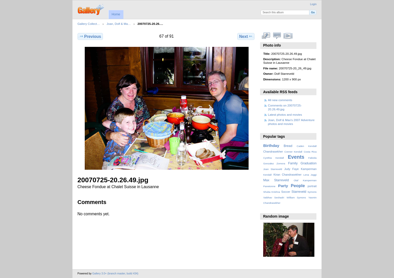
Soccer (285, 191)
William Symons (296, 197)
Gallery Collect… (89, 23)
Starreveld (299, 192)
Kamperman (308, 168)
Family (292, 163)
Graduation (308, 163)
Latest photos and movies (285, 114)
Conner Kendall (293, 151)
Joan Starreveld (272, 169)
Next (246, 36)
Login (313, 4)
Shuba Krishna (271, 191)
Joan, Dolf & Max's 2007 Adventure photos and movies (291, 121)
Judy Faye (291, 168)
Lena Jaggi (309, 174)
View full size (265, 35)
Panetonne (269, 186)
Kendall (267, 174)
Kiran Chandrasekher (287, 174)
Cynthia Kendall (273, 157)
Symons (311, 191)
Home (116, 14)
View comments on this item (276, 35)
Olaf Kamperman (305, 180)
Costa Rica (310, 151)
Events (296, 157)
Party (283, 186)
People (298, 185)
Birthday (271, 145)
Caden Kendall (307, 146)
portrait (312, 186)
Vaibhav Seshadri (273, 197)
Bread (288, 146)
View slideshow (287, 35)
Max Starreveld (276, 180)
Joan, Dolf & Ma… (119, 23)
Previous (90, 36)
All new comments (280, 100)
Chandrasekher (273, 151)
